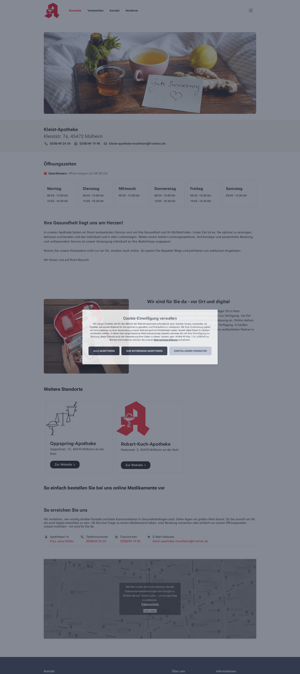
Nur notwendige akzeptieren (144, 351)
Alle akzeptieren (104, 351)
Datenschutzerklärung (166, 340)
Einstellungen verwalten (190, 351)
